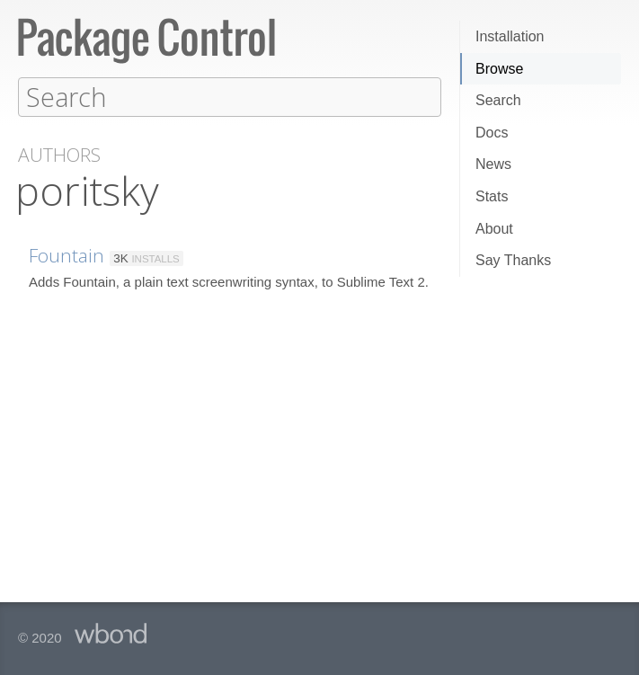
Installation (510, 36)
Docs (491, 132)
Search (498, 100)
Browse (499, 68)
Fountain (66, 254)
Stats (491, 196)
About (494, 228)
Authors (59, 154)
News (493, 164)
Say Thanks (513, 260)
